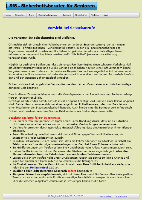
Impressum (121, 196)
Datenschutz (106, 196)
